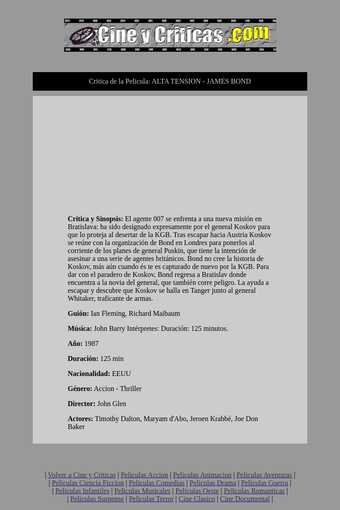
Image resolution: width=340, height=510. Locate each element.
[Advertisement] (134, 157)
